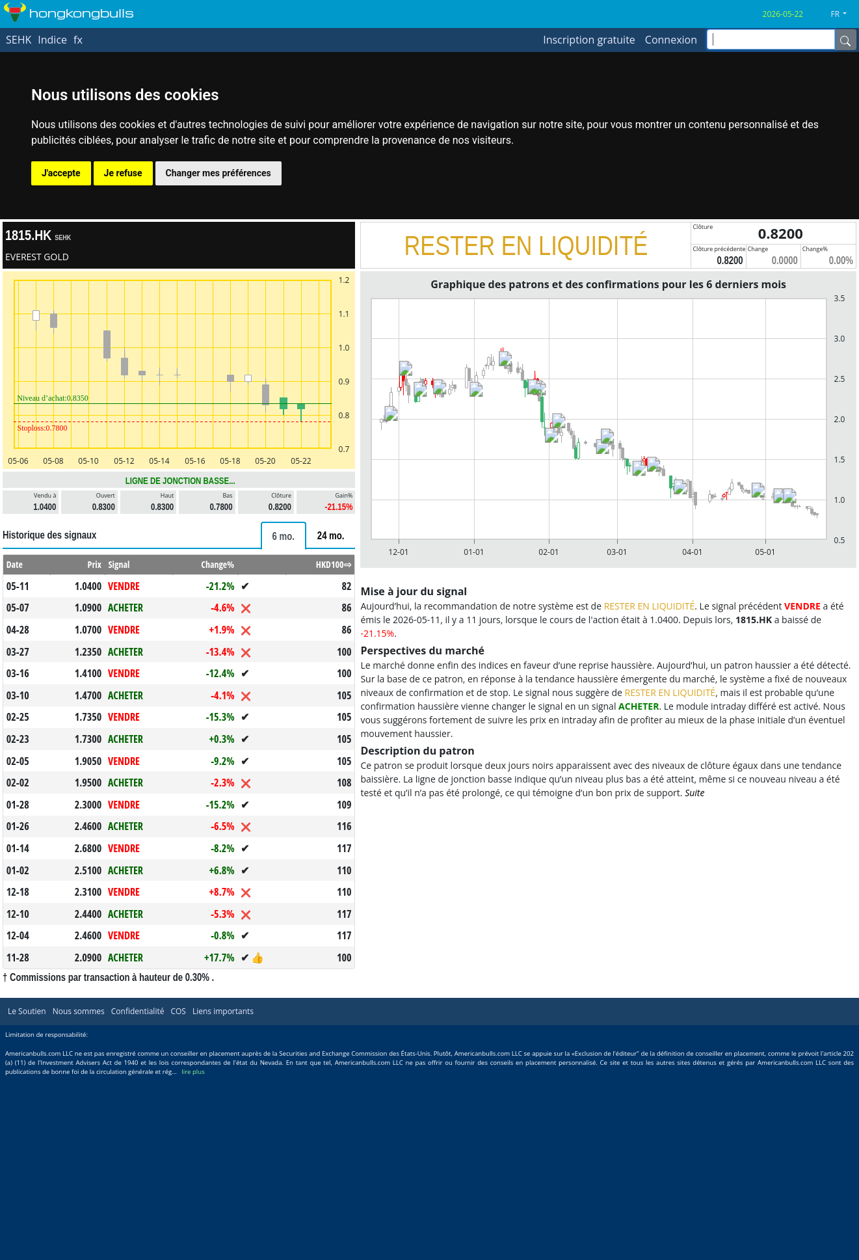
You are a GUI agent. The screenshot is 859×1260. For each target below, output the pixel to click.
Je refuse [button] (123, 173)
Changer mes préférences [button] (218, 173)
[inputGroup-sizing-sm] (771, 39)
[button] (843, 14)
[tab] (283, 536)
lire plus (192, 1071)
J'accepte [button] (61, 173)
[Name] (845, 39)
